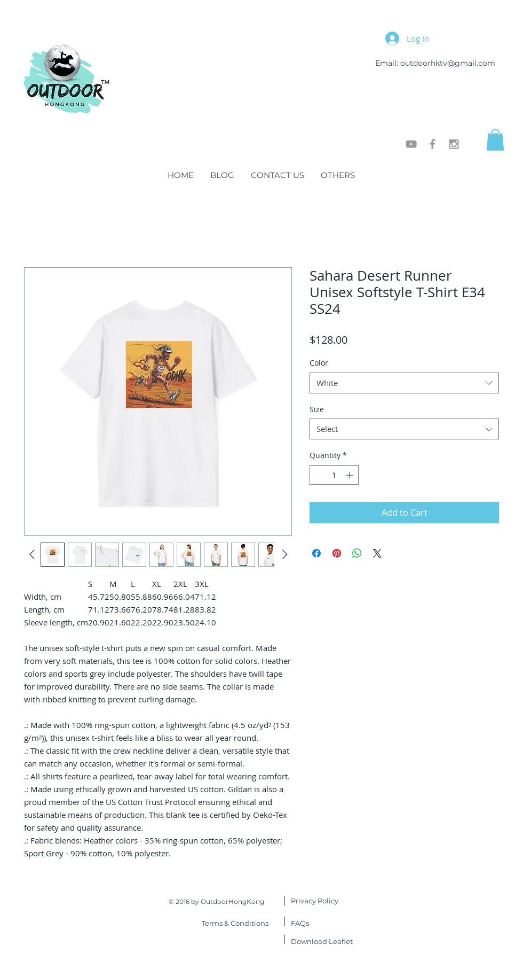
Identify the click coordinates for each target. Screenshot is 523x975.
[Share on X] (377, 553)
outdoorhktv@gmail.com (447, 63)
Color (319, 363)
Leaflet (322, 941)
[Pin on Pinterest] (336, 553)
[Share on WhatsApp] (357, 553)
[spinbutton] (334, 475)
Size (317, 409)
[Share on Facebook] (316, 553)
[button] (495, 140)
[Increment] (350, 475)
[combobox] (404, 383)
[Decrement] (317, 475)
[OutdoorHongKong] (411, 144)
